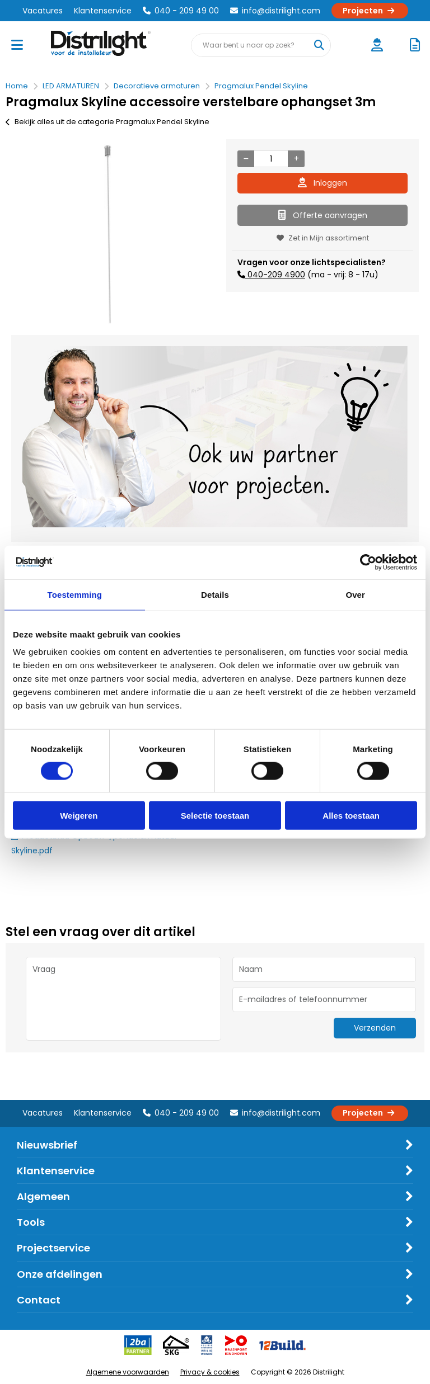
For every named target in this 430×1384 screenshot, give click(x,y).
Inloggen (322, 182)
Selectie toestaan (215, 815)
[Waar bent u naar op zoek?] (318, 45)
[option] (107, 234)
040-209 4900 (275, 274)
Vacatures (42, 10)
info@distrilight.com (275, 10)
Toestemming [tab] (75, 594)
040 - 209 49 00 (181, 10)
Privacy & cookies (210, 1372)
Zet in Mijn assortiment (323, 238)
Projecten (370, 10)
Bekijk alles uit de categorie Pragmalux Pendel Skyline (107, 121)
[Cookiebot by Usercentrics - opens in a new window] (368, 562)
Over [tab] (355, 594)
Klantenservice (103, 10)
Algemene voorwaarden (127, 1372)
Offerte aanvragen (322, 215)
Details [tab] (215, 594)
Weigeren (78, 815)
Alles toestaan (351, 815)
